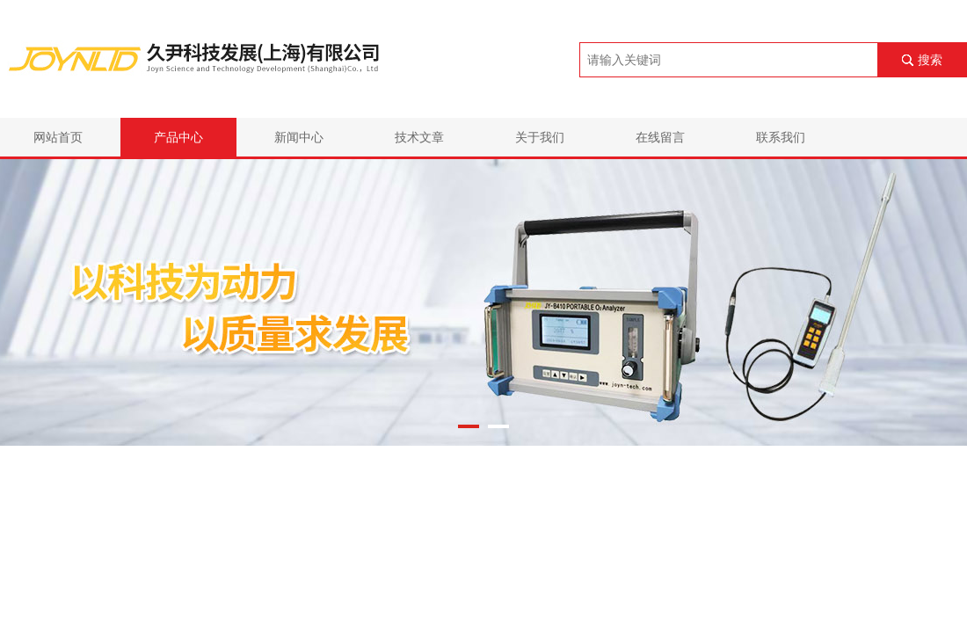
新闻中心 (299, 137)
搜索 (930, 60)
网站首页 (58, 137)
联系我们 (780, 137)
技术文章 (419, 137)
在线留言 (660, 137)
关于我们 (539, 137)
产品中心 (178, 137)
